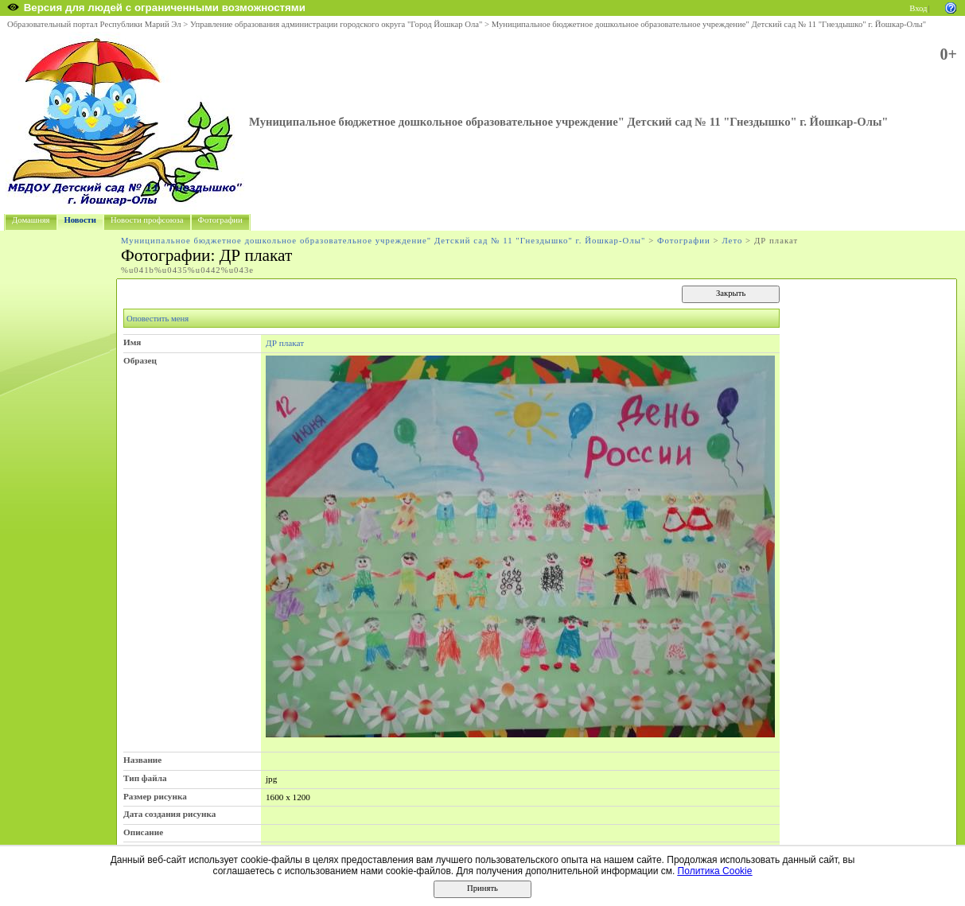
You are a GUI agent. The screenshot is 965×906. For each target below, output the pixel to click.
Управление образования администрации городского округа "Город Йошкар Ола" (336, 24)
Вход (918, 8)
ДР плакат (285, 343)
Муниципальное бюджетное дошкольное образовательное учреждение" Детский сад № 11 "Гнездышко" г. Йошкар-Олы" (709, 24)
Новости (80, 220)
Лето (732, 240)
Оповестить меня (157, 318)
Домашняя (31, 220)
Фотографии (220, 220)
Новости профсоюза (147, 220)
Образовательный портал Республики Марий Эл (94, 24)
